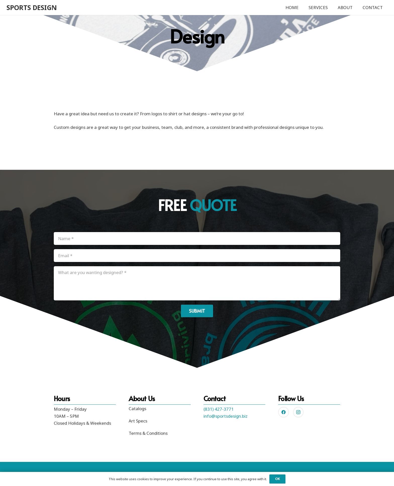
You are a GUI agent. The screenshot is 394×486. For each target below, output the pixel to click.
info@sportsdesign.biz (226, 416)
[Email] (197, 255)
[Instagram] (298, 412)
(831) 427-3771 (219, 409)
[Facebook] (283, 412)
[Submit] (197, 311)
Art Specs (138, 421)
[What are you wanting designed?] (197, 283)
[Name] (197, 238)
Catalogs (137, 408)
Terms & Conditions (148, 433)
